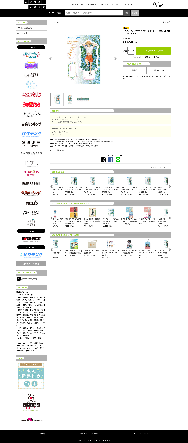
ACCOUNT (22, 22)
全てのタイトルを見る (31, 264)
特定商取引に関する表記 (89, 433)
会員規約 (43, 433)
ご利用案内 (74, 4)
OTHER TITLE (31, 247)
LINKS (20, 358)
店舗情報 (115, 4)
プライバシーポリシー (140, 433)
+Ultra (31, 231)
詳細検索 (135, 13)
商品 (134, 70)
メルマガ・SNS (127, 4)
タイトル (159, 70)
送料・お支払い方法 (88, 4)
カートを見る (22, 33)
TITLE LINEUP (24, 41)
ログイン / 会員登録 (24, 27)
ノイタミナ (31, 47)
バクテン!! (55, 22)
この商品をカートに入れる (153, 51)
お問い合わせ (104, 4)
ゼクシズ (166, 22)
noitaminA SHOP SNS (27, 272)
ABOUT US (22, 287)
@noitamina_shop (27, 279)
